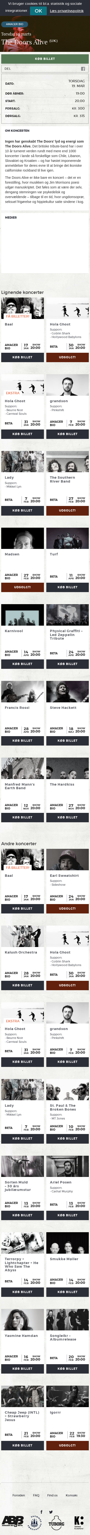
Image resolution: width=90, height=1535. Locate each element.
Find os (52, 1495)
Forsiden (18, 1495)
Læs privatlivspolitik (67, 11)
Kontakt (72, 1495)
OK (38, 11)
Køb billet (45, 59)
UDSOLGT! (67, 357)
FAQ (36, 1495)
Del (45, 69)
